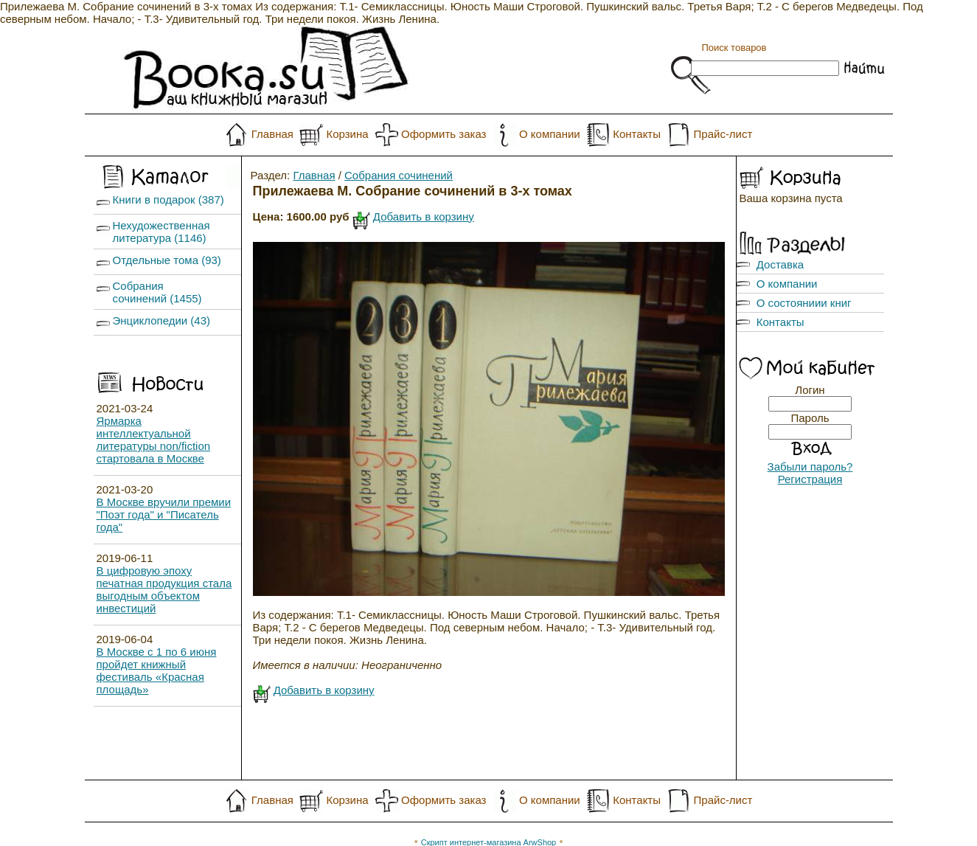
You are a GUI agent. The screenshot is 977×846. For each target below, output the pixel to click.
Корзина (347, 134)
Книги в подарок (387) (168, 199)
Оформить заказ (443, 134)
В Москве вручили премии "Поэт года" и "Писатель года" (164, 514)
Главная (272, 134)
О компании (549, 134)
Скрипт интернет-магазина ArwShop (488, 817)
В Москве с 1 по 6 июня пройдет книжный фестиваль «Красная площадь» (157, 670)
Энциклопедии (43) (162, 320)
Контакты (637, 134)
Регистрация (810, 479)
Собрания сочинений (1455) (157, 292)
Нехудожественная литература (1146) (161, 231)
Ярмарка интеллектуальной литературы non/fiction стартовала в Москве (154, 440)
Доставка (780, 264)
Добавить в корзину (423, 216)
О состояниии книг (804, 303)
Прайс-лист (723, 134)
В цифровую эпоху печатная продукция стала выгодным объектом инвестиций (164, 589)
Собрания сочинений (398, 175)
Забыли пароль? (810, 466)
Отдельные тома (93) (167, 260)
